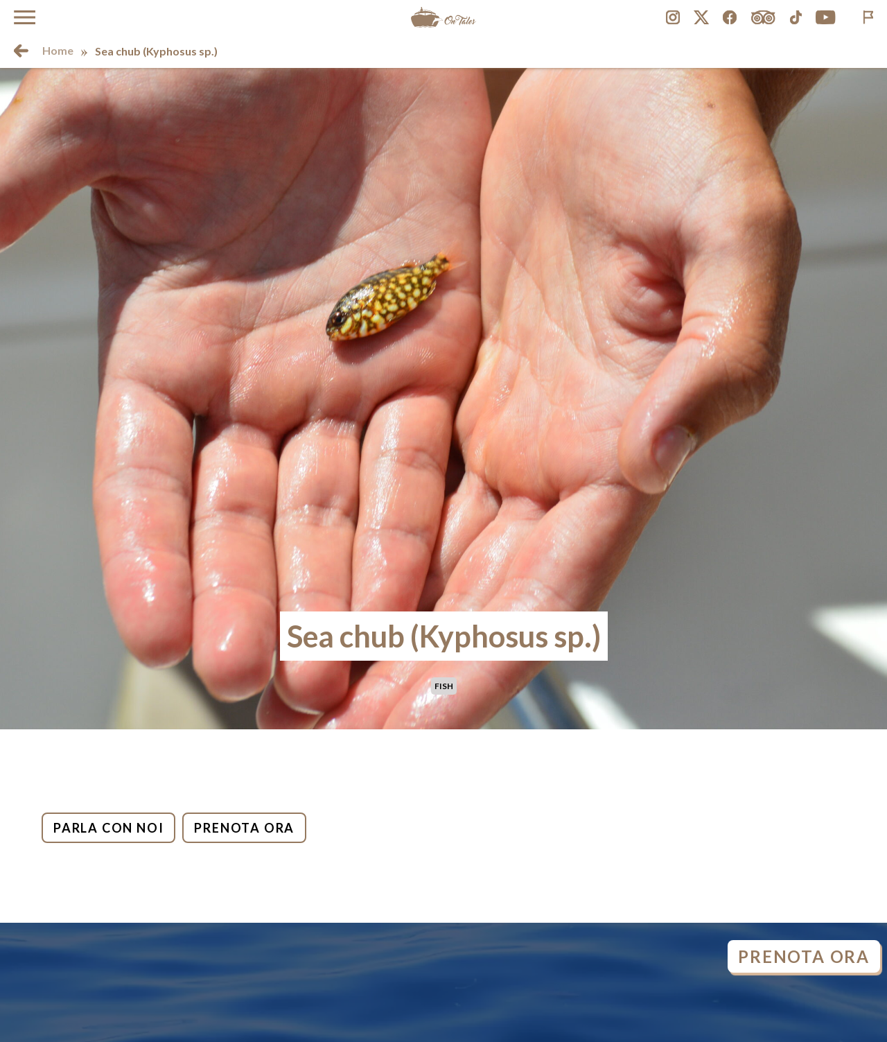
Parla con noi (108, 827)
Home (57, 50)
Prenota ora (244, 827)
